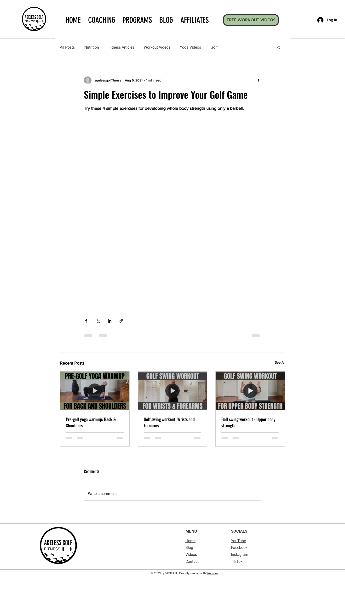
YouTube (238, 541)
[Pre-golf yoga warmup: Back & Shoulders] (94, 391)
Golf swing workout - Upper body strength (248, 422)
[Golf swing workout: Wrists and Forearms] (172, 391)
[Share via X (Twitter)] (98, 321)
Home (190, 541)
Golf (214, 47)
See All (280, 362)
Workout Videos (157, 47)
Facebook (239, 547)
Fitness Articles (121, 47)
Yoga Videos (190, 47)
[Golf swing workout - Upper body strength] (250, 391)
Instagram (239, 554)
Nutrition (91, 47)
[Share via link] (121, 321)
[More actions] (258, 80)
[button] (279, 47)
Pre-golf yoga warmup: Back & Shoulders (91, 422)
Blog (189, 547)
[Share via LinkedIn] (109, 321)
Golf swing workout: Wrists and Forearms (169, 422)
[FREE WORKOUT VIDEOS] (251, 20)
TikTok (236, 561)
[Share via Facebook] (86, 321)
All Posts (67, 47)
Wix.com (212, 573)
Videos (191, 554)
